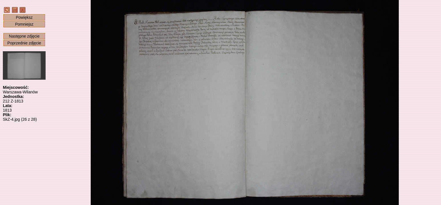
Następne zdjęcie (24, 36)
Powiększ (24, 17)
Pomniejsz (24, 24)
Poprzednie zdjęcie (24, 43)
